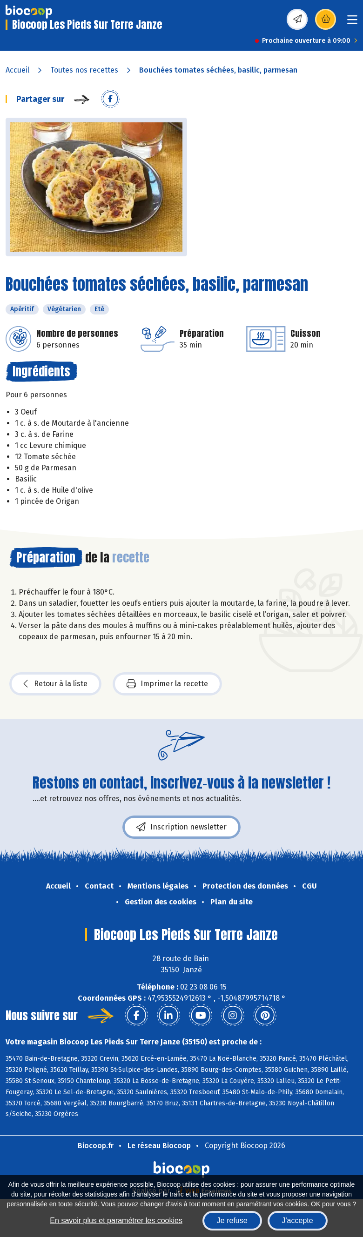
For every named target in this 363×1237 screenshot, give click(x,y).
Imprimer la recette (167, 684)
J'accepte (297, 1220)
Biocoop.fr (96, 1145)
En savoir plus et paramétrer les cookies (116, 1220)
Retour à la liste (55, 684)
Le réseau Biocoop (159, 1145)
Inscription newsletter (181, 827)
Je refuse (232, 1220)
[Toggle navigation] (352, 22)
